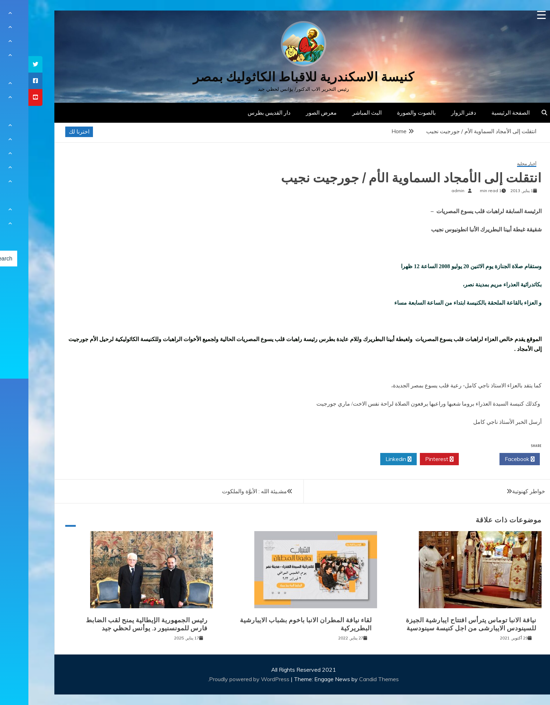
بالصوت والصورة (388, 112)
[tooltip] (7, 64)
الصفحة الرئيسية (482, 112)
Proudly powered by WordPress (221, 679)
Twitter (451, 459)
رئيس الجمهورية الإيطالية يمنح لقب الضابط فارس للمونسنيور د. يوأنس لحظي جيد (118, 624)
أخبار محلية (498, 164)
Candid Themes (350, 679)
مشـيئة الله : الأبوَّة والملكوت (226, 491)
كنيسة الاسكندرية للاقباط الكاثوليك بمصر (275, 77)
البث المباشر (338, 112)
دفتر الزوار (435, 112)
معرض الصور (292, 112)
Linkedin (370, 459)
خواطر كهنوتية (500, 491)
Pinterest (411, 459)
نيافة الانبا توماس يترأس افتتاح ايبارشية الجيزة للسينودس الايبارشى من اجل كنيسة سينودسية (442, 624)
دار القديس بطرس (240, 112)
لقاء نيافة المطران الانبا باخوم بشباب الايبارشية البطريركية (277, 624)
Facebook (491, 459)
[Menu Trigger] (513, 15)
